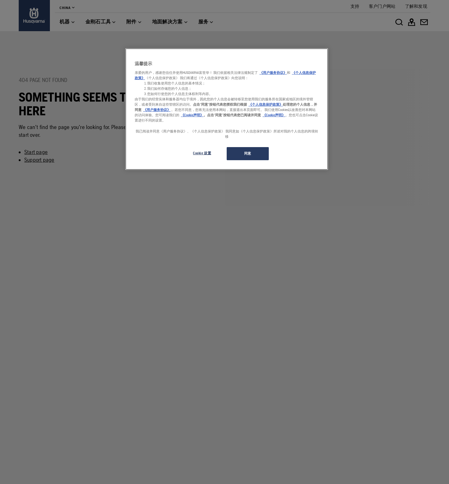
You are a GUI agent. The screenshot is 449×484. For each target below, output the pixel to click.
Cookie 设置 (202, 153)
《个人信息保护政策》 (266, 104)
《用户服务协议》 (273, 72)
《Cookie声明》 (192, 115)
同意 (247, 153)
